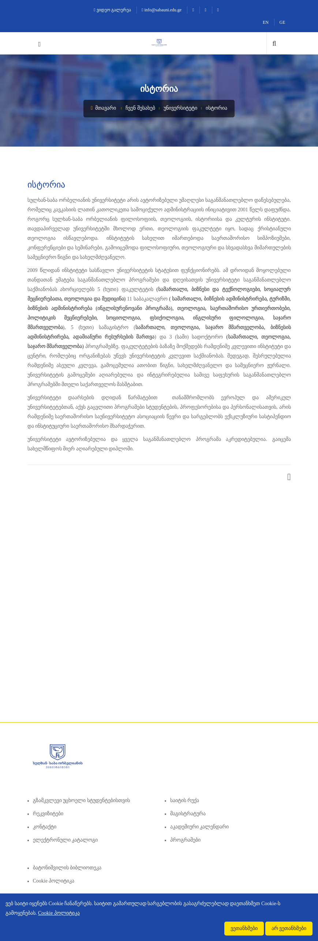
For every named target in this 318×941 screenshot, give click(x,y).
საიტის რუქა (184, 800)
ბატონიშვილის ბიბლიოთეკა (67, 867)
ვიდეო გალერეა (112, 9)
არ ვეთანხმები (289, 928)
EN (266, 22)
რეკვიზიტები (48, 813)
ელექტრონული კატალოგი (65, 840)
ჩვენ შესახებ (140, 108)
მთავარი (103, 108)
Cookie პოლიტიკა (54, 881)
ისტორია (216, 108)
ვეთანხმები (244, 928)
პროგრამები (185, 840)
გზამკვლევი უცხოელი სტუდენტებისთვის (81, 800)
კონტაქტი (44, 826)
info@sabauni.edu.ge (162, 9)
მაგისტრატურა (188, 813)
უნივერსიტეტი (180, 108)
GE (282, 22)
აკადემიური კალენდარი (199, 826)
